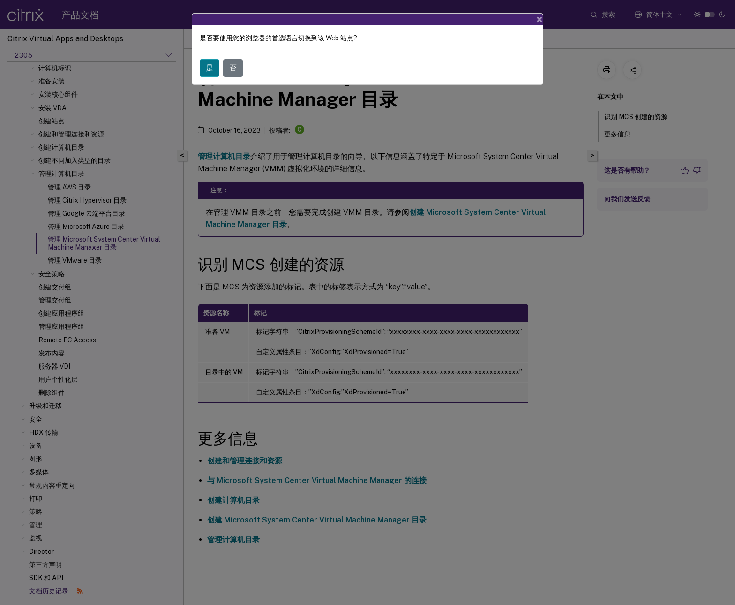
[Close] (539, 19)
